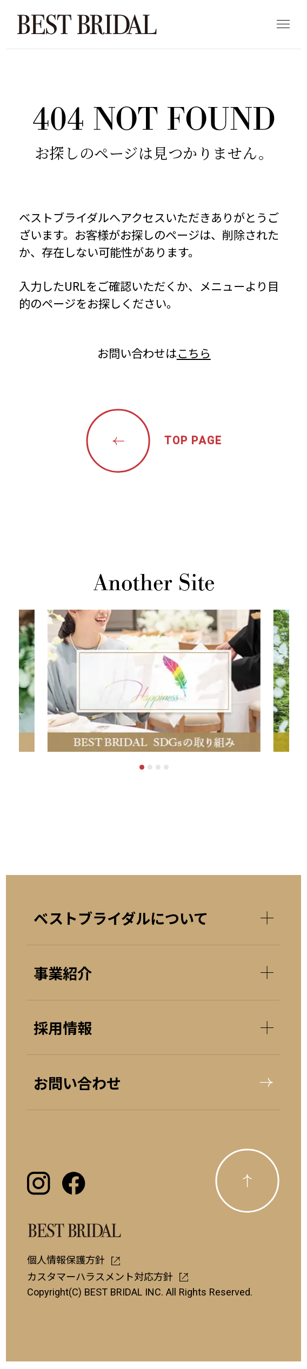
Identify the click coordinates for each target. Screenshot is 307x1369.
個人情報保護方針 (74, 1259)
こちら (194, 352)
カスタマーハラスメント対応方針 (108, 1276)
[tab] (141, 767)
